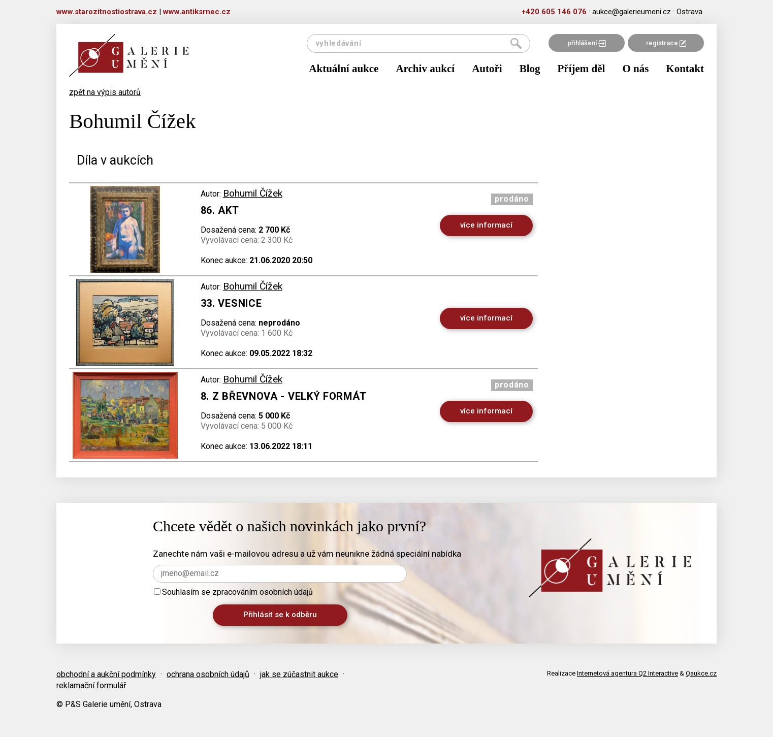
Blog (530, 68)
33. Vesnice (231, 303)
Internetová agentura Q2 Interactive (627, 673)
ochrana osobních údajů (208, 674)
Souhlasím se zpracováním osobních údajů (233, 592)
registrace (666, 43)
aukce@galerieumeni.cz (631, 11)
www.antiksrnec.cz (197, 11)
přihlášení (586, 43)
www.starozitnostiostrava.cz (106, 11)
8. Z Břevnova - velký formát (284, 396)
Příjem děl (581, 68)
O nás (635, 68)
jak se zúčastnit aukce (299, 674)
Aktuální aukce (343, 68)
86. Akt (220, 210)
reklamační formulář (91, 685)
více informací (486, 225)
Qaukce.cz (701, 673)
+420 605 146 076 (554, 11)
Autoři (487, 68)
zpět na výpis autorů (105, 92)
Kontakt (685, 68)
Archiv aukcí (425, 68)
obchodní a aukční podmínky (106, 674)
